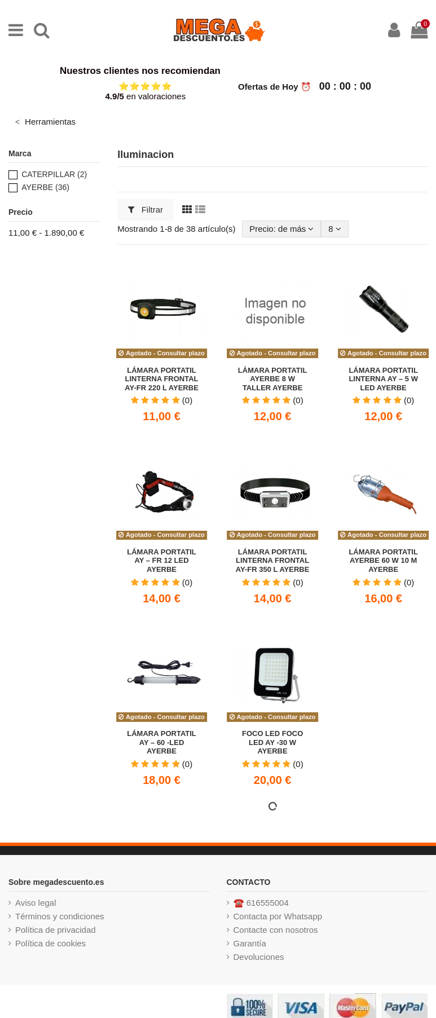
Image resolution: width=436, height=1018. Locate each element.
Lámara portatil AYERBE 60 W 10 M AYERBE (383, 561)
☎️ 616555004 (261, 902)
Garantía (250, 943)
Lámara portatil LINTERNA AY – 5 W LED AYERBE (383, 379)
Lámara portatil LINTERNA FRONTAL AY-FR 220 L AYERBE (162, 379)
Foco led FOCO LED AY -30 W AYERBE (272, 742)
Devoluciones (259, 957)
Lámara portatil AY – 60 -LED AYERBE (161, 742)
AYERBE (45, 187)
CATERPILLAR (54, 174)
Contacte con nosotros (276, 930)
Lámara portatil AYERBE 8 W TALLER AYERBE (272, 379)
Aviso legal (35, 902)
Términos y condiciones (59, 916)
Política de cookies (50, 943)
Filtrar (145, 209)
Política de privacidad (55, 930)
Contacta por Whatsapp (278, 916)
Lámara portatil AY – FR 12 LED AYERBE (161, 561)
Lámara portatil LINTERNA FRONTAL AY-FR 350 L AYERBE (273, 561)
